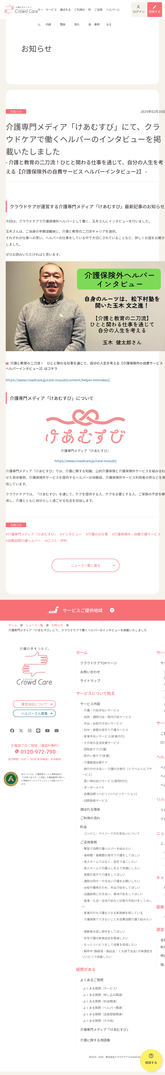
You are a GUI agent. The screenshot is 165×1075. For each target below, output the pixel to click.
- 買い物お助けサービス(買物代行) (104, 781)
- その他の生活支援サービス (100, 742)
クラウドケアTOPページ (98, 662)
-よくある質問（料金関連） (100, 1001)
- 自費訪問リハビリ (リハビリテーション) (109, 794)
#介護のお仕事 (97, 534)
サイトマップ (90, 680)
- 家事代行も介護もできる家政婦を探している (112, 912)
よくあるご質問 (91, 979)
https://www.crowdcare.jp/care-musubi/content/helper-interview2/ (58, 379)
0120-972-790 (35, 752)
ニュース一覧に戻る (86, 565)
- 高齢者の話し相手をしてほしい (103, 931)
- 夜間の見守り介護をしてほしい (103, 874)
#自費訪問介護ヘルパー (23, 540)
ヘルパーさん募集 (34, 713)
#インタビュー (71, 534)
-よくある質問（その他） (99, 1020)
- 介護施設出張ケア (95, 762)
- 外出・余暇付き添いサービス (102, 723)
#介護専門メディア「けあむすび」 (31, 534)
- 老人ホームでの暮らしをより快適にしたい (111, 868)
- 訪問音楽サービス (95, 800)
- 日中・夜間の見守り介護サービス (105, 729)
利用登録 (152, 7)
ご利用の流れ (71, 10)
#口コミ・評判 (56, 540)
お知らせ (16, 111)
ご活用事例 (88, 10)
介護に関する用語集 (95, 1040)
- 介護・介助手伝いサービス (100, 710)
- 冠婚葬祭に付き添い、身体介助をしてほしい (112, 894)
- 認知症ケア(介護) (94, 749)
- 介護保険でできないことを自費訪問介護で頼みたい (117, 919)
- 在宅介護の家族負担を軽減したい (105, 938)
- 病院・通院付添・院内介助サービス (106, 717)
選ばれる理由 (60, 10)
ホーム (39, 10)
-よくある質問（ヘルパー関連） (103, 1007)
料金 (80, 10)
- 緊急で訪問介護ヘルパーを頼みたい (106, 848)
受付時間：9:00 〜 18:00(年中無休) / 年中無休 (34, 759)
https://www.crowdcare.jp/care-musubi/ (86, 460)
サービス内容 (48, 10)
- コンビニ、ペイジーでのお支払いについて (111, 833)
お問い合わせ (90, 671)
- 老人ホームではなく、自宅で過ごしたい (109, 861)
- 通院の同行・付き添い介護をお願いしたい (111, 881)
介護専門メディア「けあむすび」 (105, 1029)
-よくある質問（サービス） (100, 988)
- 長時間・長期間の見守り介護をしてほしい (111, 855)
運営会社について (34, 704)
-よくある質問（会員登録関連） (103, 1014)
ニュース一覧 (34, 625)
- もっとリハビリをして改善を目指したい (109, 944)
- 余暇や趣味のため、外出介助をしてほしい (111, 887)
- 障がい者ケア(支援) (96, 755)
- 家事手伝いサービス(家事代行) (103, 736)
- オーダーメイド (93, 787)
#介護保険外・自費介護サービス (136, 534)
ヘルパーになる (99, 10)
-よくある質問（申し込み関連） (103, 994)
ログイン (129, 7)
